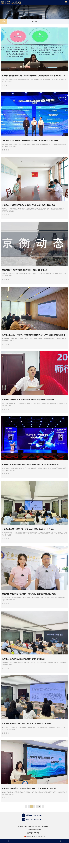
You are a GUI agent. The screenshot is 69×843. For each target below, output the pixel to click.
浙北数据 (38, 829)
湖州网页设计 (32, 829)
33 (39, 806)
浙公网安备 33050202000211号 (34, 836)
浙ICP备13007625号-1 (34, 833)
